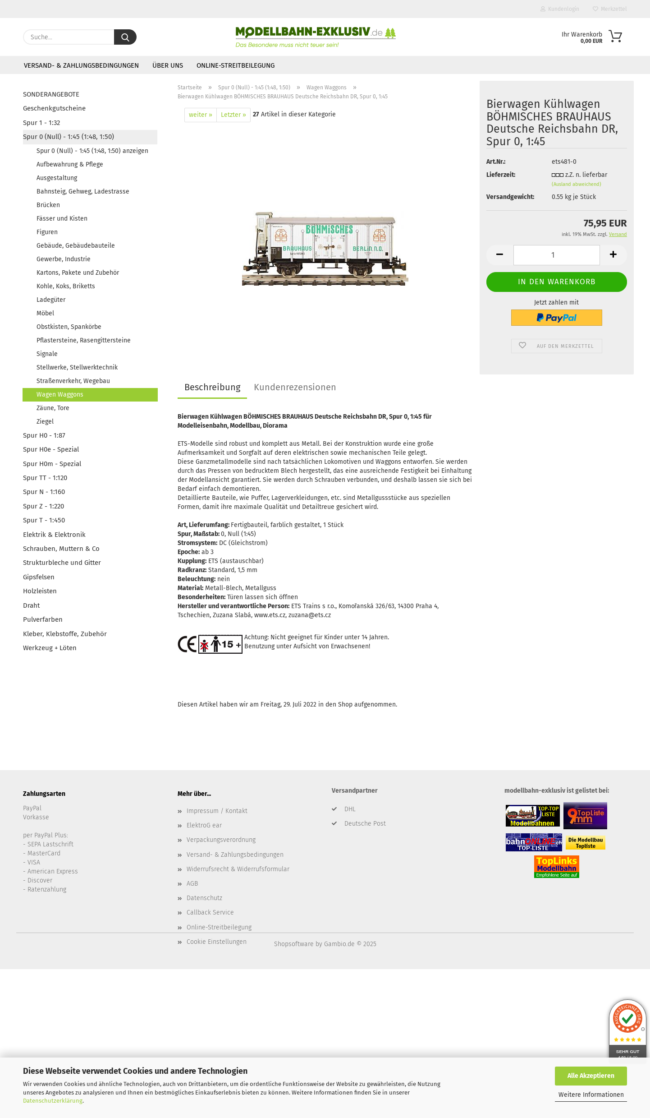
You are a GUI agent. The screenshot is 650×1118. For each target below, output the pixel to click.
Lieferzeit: (500, 175)
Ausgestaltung (57, 178)
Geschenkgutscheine (54, 108)
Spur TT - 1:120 (45, 478)
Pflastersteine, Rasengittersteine (84, 340)
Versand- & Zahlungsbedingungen (81, 65)
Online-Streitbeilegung (236, 65)
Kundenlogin (559, 9)
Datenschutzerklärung (52, 1100)
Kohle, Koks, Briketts (66, 286)
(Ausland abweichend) (576, 184)
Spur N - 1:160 (44, 492)
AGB (192, 883)
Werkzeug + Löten (50, 648)
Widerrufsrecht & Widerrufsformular (238, 869)
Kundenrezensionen (295, 387)
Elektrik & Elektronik (54, 535)
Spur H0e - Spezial (51, 449)
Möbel (45, 313)
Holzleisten (40, 591)
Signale (47, 354)
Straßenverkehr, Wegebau (73, 381)
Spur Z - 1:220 (43, 506)
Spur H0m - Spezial (52, 464)
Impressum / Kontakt (217, 811)
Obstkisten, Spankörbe (69, 327)
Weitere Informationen (591, 1095)
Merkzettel (610, 9)
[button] (499, 255)
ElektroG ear (204, 825)
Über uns (167, 65)
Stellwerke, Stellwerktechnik (77, 367)
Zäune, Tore (53, 408)
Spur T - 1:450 (44, 520)
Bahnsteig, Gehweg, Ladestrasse (83, 191)
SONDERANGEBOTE (51, 94)
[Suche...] (125, 37)
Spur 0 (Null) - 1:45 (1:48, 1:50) (68, 137)
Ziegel (45, 421)
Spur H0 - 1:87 (44, 435)
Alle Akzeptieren (591, 1076)
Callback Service (210, 912)
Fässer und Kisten (62, 218)
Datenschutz (204, 898)
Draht (31, 605)
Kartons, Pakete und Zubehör (78, 273)
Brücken (48, 205)
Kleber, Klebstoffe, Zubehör (65, 634)
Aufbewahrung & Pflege (70, 164)
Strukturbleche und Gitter (62, 563)
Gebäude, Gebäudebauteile (76, 245)
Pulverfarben (43, 619)
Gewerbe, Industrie (64, 259)
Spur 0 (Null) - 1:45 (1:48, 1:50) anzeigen (92, 151)
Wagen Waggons (60, 394)
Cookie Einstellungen (217, 942)
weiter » (200, 115)
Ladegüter (51, 300)
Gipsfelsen (39, 577)
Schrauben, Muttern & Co (61, 549)
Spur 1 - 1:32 (41, 123)
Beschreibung (212, 387)
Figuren (47, 232)
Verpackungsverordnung (221, 840)
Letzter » (233, 115)
